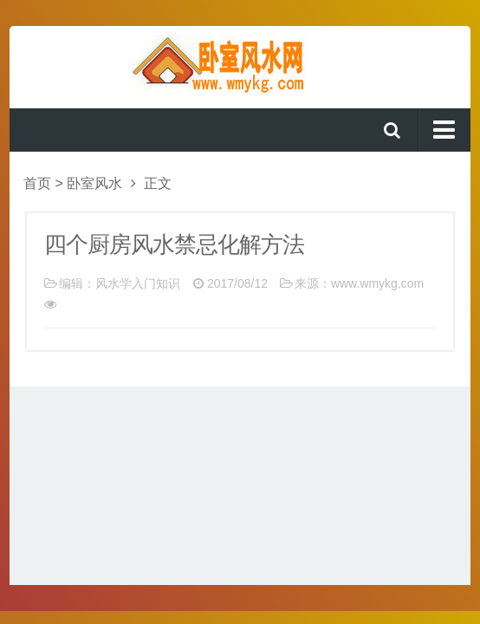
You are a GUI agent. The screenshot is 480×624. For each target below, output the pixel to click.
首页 (37, 183)
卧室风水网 (240, 65)
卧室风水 (94, 183)
